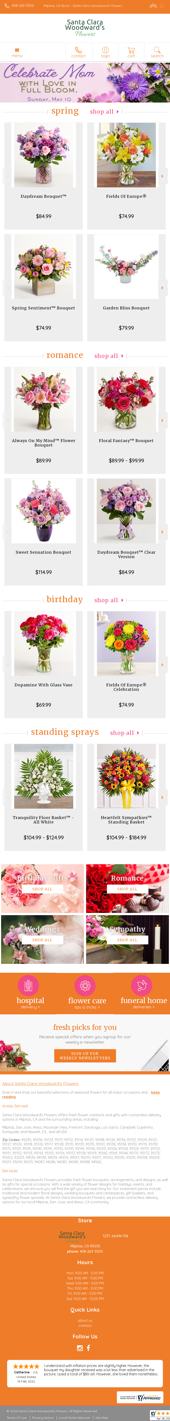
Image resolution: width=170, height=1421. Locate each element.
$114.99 (43, 572)
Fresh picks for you (85, 1034)
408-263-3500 (23, 5)
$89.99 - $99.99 (126, 460)
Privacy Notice (42, 1418)
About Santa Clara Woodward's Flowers (40, 1083)
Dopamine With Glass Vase (44, 684)
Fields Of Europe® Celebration (126, 687)
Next (163, 176)
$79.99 (126, 327)
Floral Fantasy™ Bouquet (126, 440)
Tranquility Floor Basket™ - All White (43, 820)
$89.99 (43, 460)
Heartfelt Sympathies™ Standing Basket (126, 820)
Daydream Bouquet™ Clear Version (126, 554)
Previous (7, 176)
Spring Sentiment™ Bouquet (43, 308)
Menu (17, 55)
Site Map (101, 1418)
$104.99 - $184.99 (126, 837)
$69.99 (43, 704)
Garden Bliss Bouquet (126, 308)
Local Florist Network (74, 1418)
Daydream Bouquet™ (44, 196)
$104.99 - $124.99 (44, 837)
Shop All (102, 111)
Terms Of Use (17, 1418)
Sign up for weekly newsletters (85, 1055)
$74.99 (126, 216)
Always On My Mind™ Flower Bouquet (43, 443)
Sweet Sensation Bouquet (43, 552)
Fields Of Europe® (126, 196)
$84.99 (43, 216)
